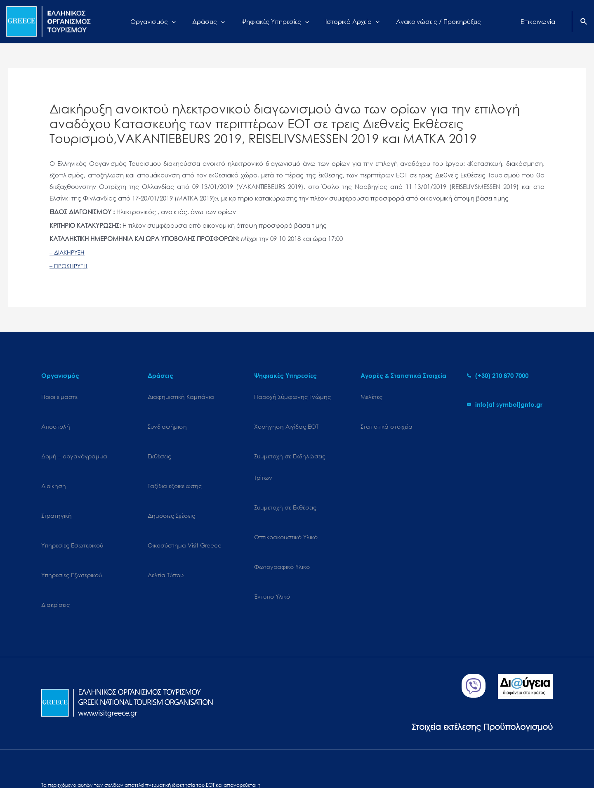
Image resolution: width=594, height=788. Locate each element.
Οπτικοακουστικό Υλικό (286, 504)
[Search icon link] (584, 22)
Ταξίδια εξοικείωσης (175, 461)
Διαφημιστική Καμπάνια (181, 397)
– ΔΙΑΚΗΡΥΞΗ (68, 252)
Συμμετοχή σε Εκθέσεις (285, 482)
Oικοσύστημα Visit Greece (185, 504)
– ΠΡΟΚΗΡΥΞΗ (70, 266)
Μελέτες (371, 397)
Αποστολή (55, 418)
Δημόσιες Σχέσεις (171, 482)
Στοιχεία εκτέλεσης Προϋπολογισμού (464, 659)
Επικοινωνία (235, 758)
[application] (182, 21)
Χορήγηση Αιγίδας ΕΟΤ (286, 418)
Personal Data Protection (144, 758)
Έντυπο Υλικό (272, 547)
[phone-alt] (497, 375)
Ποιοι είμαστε (59, 397)
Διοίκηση (53, 461)
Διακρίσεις (55, 547)
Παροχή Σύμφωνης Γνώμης (292, 397)
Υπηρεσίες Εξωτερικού (71, 525)
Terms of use (198, 758)
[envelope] (504, 404)
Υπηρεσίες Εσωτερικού (72, 504)
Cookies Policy (87, 758)
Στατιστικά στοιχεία (386, 418)
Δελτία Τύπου (166, 525)
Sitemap (51, 758)
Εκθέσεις (159, 440)
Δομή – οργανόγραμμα (74, 440)
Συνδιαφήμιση (167, 418)
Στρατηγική (56, 482)
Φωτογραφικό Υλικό (282, 525)
